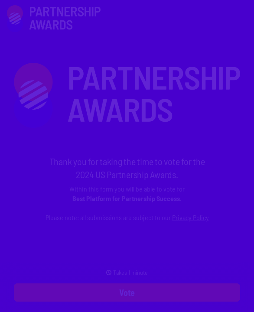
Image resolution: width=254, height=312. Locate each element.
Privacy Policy (190, 217)
